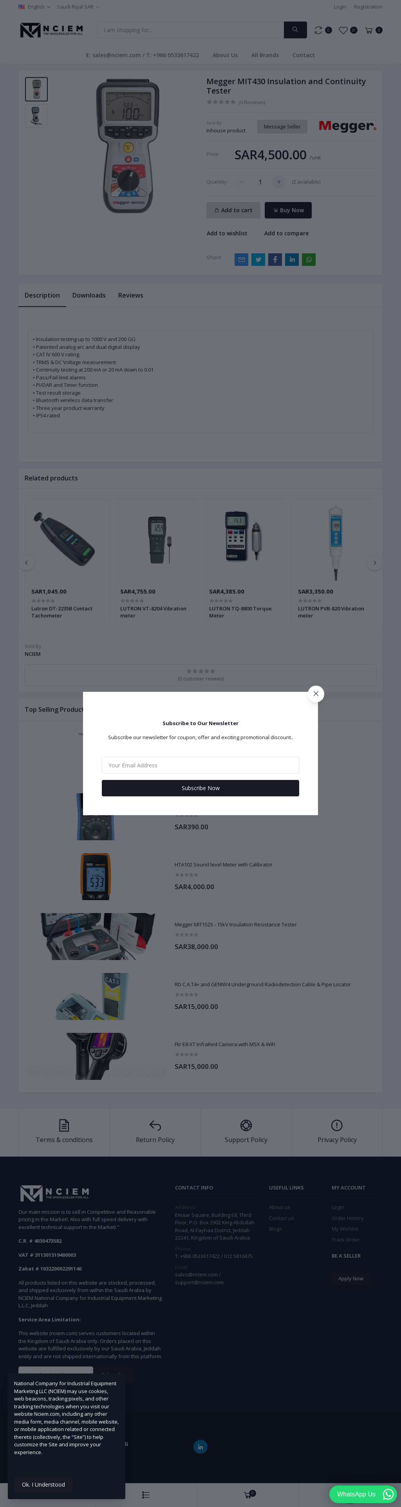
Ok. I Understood (43, 1484)
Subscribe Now (201, 788)
